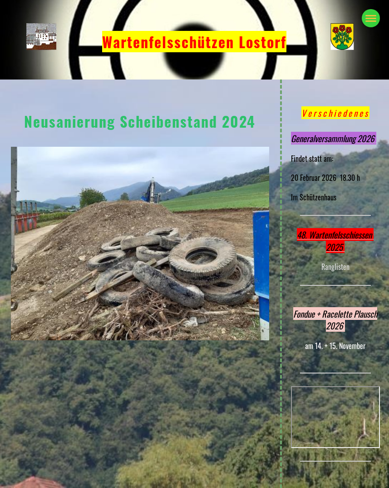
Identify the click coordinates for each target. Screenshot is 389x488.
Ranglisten (335, 266)
